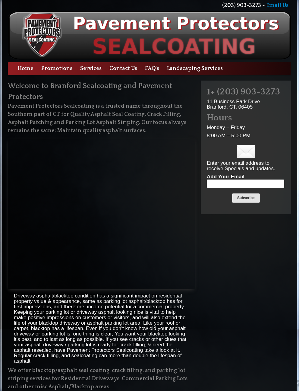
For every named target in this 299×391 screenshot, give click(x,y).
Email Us (277, 5)
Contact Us (123, 68)
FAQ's (152, 68)
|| (298, 388)
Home (25, 68)
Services (91, 68)
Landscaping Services (195, 68)
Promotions (56, 68)
